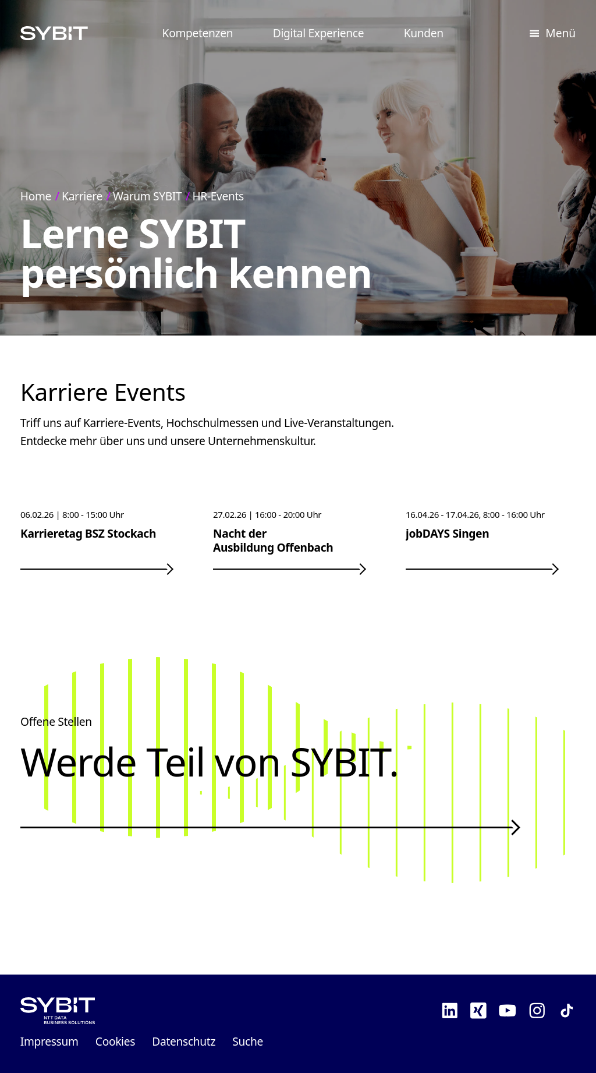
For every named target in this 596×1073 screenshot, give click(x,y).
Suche (247, 1041)
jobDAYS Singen (447, 533)
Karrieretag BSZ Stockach (88, 533)
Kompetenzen (197, 33)
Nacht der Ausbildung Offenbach (273, 540)
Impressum (49, 1041)
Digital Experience (318, 33)
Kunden (424, 33)
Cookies (115, 1041)
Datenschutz (183, 1041)
